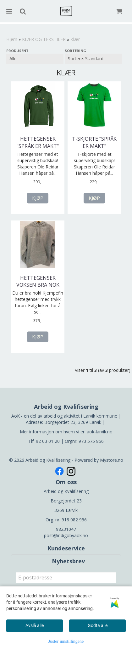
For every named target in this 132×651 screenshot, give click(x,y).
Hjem (11, 39)
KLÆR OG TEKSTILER (44, 39)
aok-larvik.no (100, 432)
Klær (75, 39)
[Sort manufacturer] (34, 59)
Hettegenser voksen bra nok (37, 281)
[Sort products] (93, 59)
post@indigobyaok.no (66, 535)
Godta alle (97, 625)
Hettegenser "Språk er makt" (38, 142)
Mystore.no (111, 460)
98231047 (66, 529)
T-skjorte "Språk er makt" (94, 142)
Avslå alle (34, 625)
